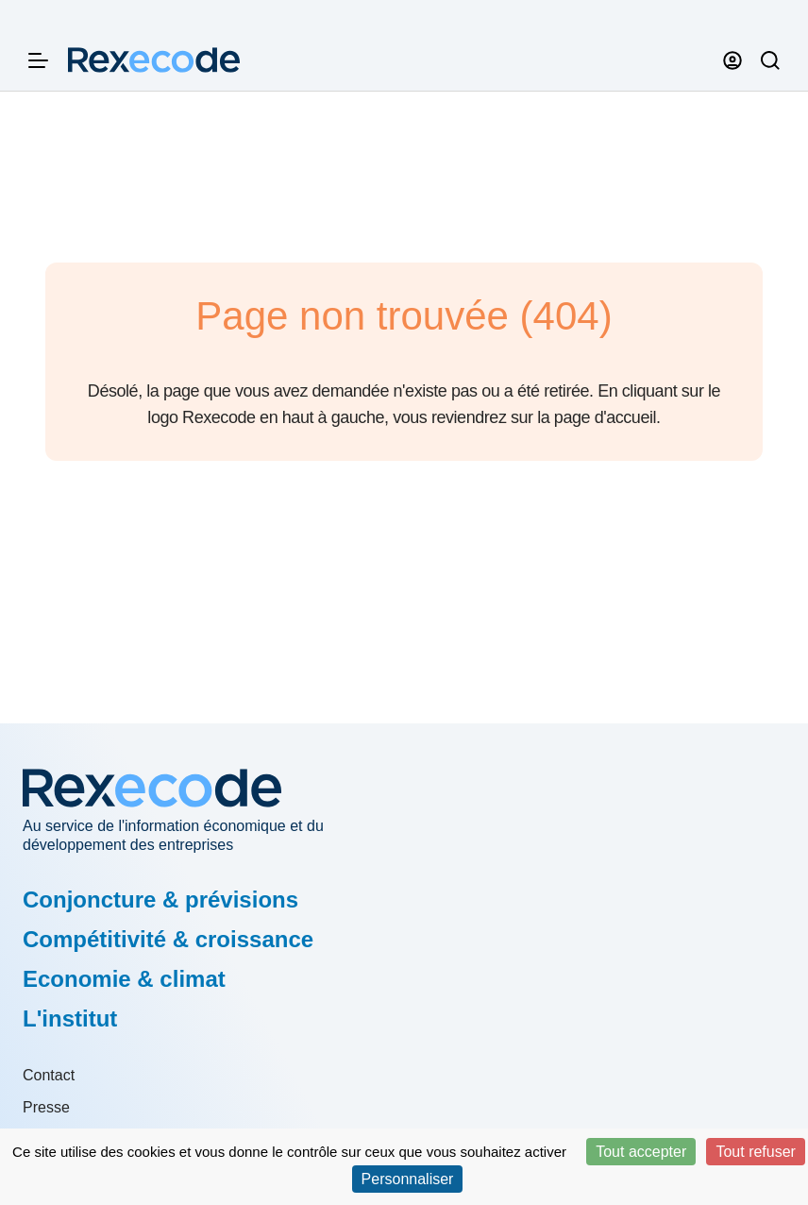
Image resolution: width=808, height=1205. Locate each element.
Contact (49, 1075)
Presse (46, 1107)
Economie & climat (124, 979)
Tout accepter (641, 1152)
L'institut (70, 1018)
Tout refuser (755, 1152)
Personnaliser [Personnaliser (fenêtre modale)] (408, 1179)
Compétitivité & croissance (168, 939)
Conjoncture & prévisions (160, 899)
